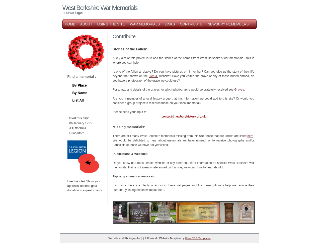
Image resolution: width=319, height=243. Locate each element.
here (250, 136)
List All (78, 100)
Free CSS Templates (198, 238)
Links (170, 24)
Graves (239, 89)
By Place (79, 85)
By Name (79, 93)
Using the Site (111, 24)
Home (70, 24)
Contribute (191, 24)
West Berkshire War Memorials (99, 7)
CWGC (153, 76)
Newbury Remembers (228, 24)
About (86, 24)
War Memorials (145, 24)
